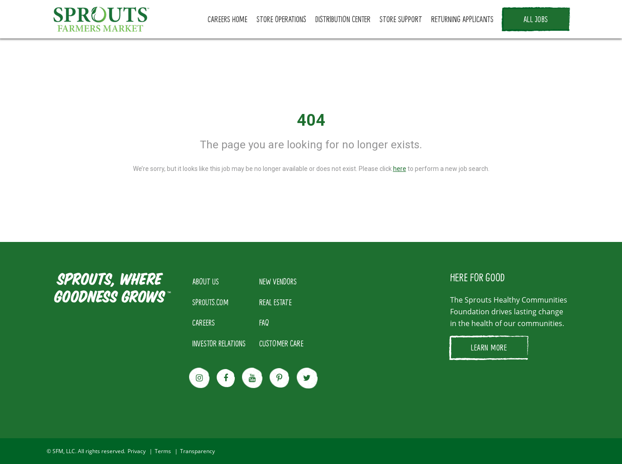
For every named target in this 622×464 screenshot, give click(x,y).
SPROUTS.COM (210, 302)
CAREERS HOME (227, 19)
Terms (163, 451)
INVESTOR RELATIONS (219, 343)
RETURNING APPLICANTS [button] (462, 19)
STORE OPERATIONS (281, 19)
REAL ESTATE (275, 302)
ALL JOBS (535, 19)
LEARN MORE (489, 347)
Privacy (137, 451)
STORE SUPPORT (401, 19)
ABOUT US (205, 281)
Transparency (197, 451)
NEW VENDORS (278, 281)
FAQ (264, 322)
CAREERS (203, 322)
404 (311, 120)
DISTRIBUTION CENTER (342, 19)
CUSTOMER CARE (281, 343)
